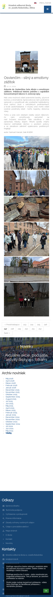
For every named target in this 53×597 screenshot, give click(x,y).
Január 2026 (11, 387)
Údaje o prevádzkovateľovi (17, 526)
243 (24, 324)
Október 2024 (11, 421)
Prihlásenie (45, 3)
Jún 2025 (9, 403)
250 (26, 329)
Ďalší (7, 333)
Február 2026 (11, 385)
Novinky (9, 543)
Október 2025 (11, 394)
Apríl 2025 (10, 408)
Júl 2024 (9, 426)
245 (38, 324)
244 (31, 324)
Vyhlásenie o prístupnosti (16, 514)
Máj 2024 (9, 431)
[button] (47, 9)
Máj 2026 (9, 378)
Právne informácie (13, 518)
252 (40, 329)
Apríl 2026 (10, 381)
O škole (9, 535)
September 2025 (13, 397)
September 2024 (13, 424)
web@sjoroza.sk (12, 563)
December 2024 (12, 417)
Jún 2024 (9, 428)
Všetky (9, 433)
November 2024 (13, 419)
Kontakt (9, 539)
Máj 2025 (9, 406)
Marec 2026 (11, 383)
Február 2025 (11, 412)
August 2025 (11, 399)
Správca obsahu (12, 506)
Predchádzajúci (12, 324)
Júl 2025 (9, 401)
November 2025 (13, 392)
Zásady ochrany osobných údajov (20, 522)
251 (33, 329)
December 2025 (12, 390)
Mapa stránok (11, 531)
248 (12, 329)
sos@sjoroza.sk (12, 559)
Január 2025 (11, 415)
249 (19, 329)
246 (45, 324)
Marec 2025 (11, 410)
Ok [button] (46, 591)
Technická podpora (14, 510)
